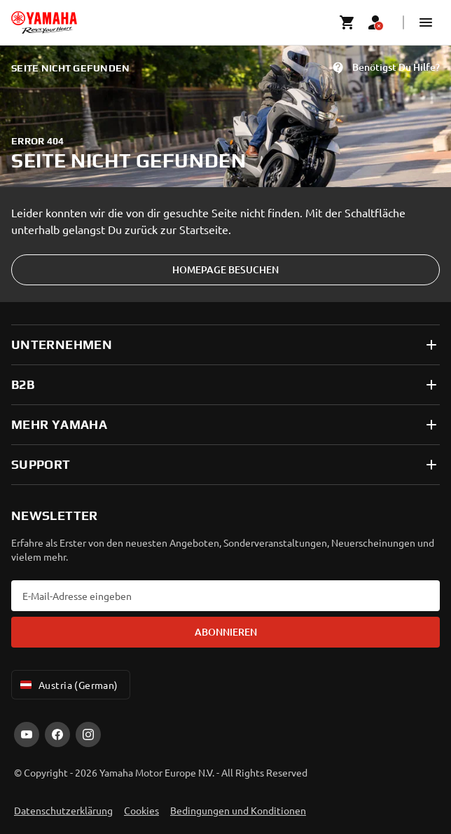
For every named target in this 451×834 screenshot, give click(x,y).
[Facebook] (57, 734)
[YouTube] (26, 734)
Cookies (141, 810)
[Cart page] (347, 22)
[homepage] (44, 22)
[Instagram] (88, 734)
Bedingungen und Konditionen (238, 810)
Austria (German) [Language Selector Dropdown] (68, 684)
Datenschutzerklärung (63, 810)
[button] (426, 22)
